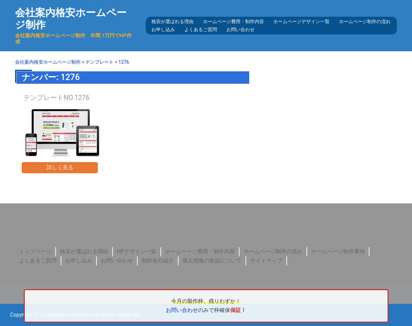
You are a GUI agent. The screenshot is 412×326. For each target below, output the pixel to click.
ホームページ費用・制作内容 (233, 21)
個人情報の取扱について (212, 260)
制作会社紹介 (158, 260)
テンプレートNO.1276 (56, 97)
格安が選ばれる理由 (172, 21)
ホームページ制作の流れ (365, 21)
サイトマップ (266, 260)
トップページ (35, 251)
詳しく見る (60, 167)
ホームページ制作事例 (338, 251)
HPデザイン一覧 (136, 251)
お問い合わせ (240, 29)
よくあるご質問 (200, 29)
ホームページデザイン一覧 (301, 21)
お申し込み (163, 29)
